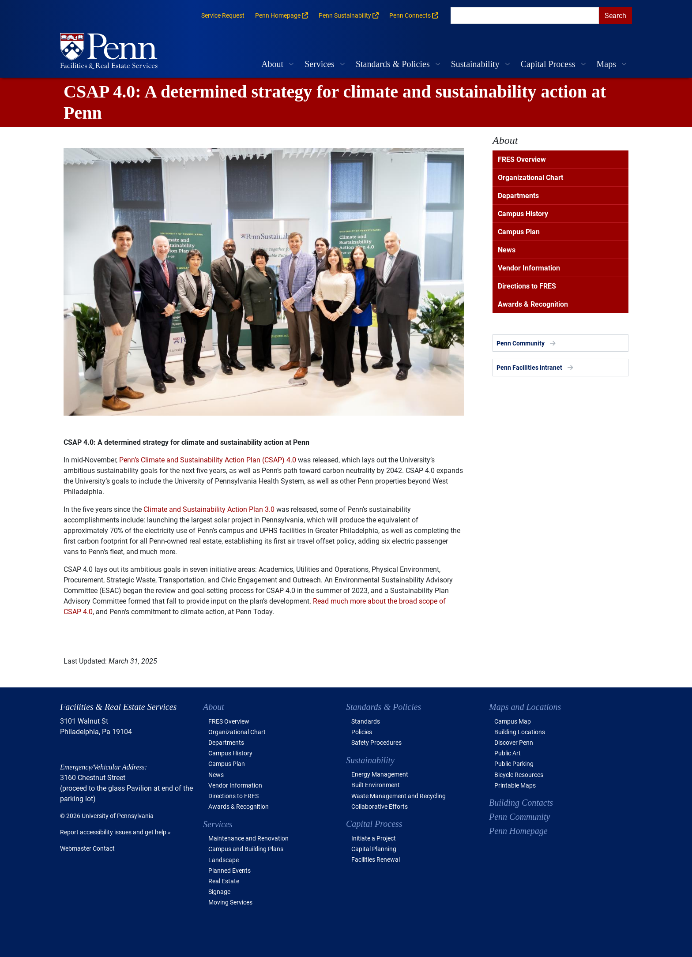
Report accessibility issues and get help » (115, 832)
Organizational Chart (530, 177)
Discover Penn (513, 742)
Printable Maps (515, 785)
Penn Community (520, 343)
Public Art (507, 753)
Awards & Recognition (533, 303)
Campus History (523, 213)
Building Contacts (521, 802)
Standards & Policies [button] (393, 64)
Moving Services (230, 902)
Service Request (222, 15)
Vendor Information (529, 267)
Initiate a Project (373, 838)
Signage (219, 891)
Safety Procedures (376, 742)
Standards (365, 721)
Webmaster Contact (87, 848)
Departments (518, 195)
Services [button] (320, 64)
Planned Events (229, 870)
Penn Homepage (518, 831)
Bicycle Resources (518, 774)
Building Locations (519, 732)
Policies (361, 732)
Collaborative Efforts (379, 806)
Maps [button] (606, 64)
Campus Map (512, 721)
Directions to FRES (527, 285)
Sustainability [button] (475, 64)
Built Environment (375, 785)
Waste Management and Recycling (398, 796)
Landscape (223, 860)
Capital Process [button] (548, 64)
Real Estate (223, 881)
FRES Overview (522, 159)
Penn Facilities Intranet (529, 367)
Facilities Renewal (375, 859)
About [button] (272, 64)
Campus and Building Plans (245, 848)
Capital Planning (373, 848)
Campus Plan (519, 231)
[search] (525, 15)
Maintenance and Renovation (248, 838)
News (506, 249)
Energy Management (379, 774)
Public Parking (514, 763)
